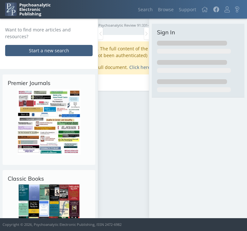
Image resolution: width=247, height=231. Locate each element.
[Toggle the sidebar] (100, 33)
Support (187, 9)
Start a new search (49, 50)
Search (145, 9)
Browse (166, 9)
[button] (227, 9)
